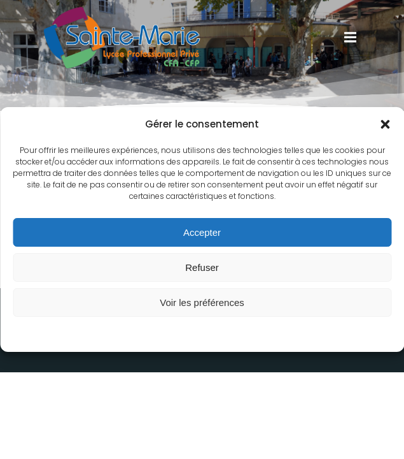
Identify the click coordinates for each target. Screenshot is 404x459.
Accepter (202, 232)
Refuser (202, 267)
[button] (385, 124)
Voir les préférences (202, 302)
